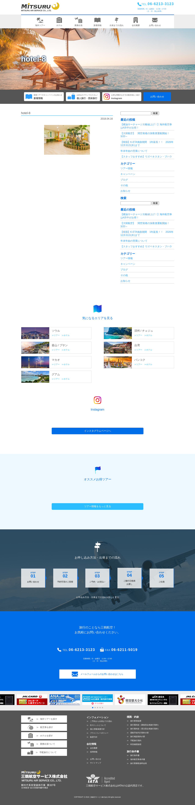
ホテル (67, 335)
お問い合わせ (157, 96)
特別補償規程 (135, 744)
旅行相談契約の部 (137, 736)
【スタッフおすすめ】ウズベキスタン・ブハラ (146, 156)
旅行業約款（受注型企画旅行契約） (145, 729)
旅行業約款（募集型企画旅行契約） (145, 725)
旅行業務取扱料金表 (138, 763)
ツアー (57, 335)
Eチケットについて (98, 725)
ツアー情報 (127, 168)
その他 (124, 185)
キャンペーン (128, 174)
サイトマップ (95, 763)
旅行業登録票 (135, 721)
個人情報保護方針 (97, 729)
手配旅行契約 (135, 740)
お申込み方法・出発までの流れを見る (97, 597)
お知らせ (125, 191)
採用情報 (93, 752)
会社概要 (93, 748)
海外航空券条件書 (137, 759)
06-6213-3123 (82, 650)
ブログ (124, 179)
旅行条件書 (134, 755)
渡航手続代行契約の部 (139, 733)
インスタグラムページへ (97, 431)
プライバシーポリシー (99, 733)
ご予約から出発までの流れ (101, 721)
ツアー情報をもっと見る (97, 506)
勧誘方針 (93, 737)
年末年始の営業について (134, 151)
